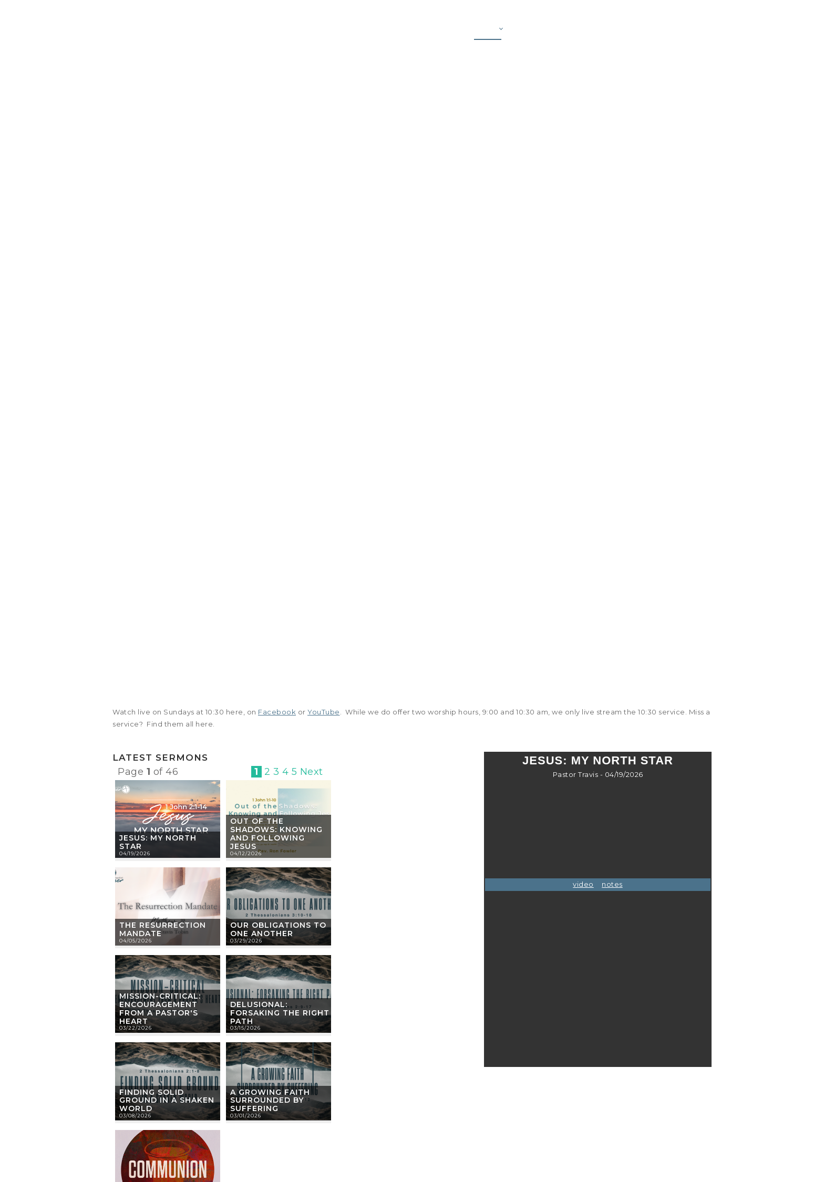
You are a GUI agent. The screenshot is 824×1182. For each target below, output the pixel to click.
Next (311, 771)
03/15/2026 (245, 1028)
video (583, 884)
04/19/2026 (134, 853)
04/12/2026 (246, 853)
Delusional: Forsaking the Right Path (279, 1012)
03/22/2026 (135, 1028)
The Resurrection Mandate (162, 929)
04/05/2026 (135, 940)
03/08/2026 (135, 1115)
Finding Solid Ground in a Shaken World (166, 1100)
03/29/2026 (246, 940)
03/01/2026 (245, 1115)
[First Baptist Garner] (170, 32)
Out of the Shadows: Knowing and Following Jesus (276, 833)
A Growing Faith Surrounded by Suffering (270, 1100)
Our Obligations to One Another (278, 929)
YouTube (323, 712)
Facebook (277, 712)
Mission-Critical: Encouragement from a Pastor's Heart (160, 1008)
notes (612, 884)
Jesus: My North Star (158, 842)
